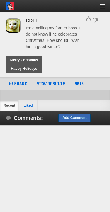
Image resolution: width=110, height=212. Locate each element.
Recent (9, 105)
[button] (105, 8)
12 (79, 83)
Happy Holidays (24, 69)
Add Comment (74, 118)
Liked (28, 105)
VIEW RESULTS (51, 83)
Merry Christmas (24, 60)
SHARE (18, 83)
